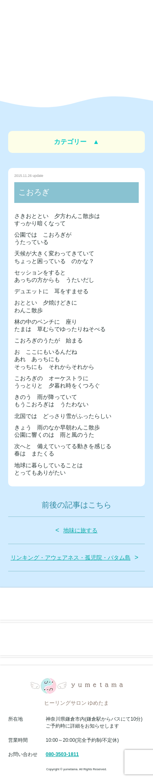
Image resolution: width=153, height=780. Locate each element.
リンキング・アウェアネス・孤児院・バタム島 (71, 557)
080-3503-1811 (62, 754)
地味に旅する (80, 530)
